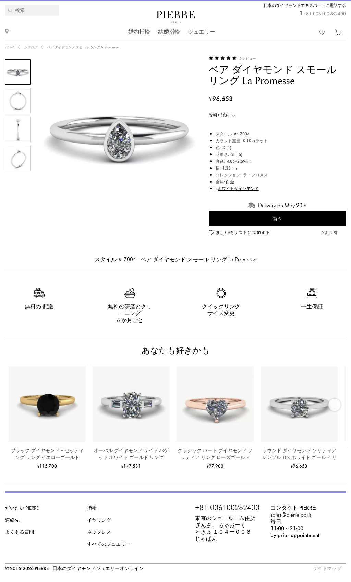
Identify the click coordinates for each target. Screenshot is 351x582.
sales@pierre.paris (291, 515)
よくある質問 (19, 532)
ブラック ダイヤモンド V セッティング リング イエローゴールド (47, 454)
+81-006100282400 (324, 14)
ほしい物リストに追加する (243, 233)
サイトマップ (327, 569)
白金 (230, 182)
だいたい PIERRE (22, 508)
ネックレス (99, 532)
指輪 (92, 508)
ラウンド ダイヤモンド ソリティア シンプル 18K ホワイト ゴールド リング (299, 455)
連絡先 (12, 520)
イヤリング (99, 520)
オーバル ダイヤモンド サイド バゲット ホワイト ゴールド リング (131, 454)
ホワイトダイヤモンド (238, 189)
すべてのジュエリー (108, 544)
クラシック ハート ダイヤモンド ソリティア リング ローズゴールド (215, 454)
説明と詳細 (219, 116)
